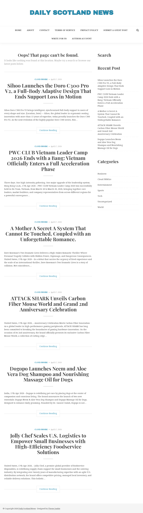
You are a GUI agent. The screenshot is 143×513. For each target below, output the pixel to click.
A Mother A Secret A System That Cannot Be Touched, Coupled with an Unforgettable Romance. (48, 233)
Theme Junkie (54, 509)
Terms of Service (65, 30)
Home (18, 30)
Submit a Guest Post (115, 30)
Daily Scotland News (27, 509)
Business (102, 174)
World (101, 207)
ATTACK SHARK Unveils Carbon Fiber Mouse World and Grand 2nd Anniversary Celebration (48, 304)
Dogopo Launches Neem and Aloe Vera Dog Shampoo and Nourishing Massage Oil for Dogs (48, 374)
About (30, 30)
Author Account (82, 38)
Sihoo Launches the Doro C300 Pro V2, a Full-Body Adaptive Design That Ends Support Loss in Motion (48, 91)
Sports (101, 190)
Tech (100, 196)
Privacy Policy (89, 30)
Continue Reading (48, 130)
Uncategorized (105, 201)
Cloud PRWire (41, 79)
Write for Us (59, 38)
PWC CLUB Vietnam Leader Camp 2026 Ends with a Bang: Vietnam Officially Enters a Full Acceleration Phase (48, 160)
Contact (44, 30)
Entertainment (105, 185)
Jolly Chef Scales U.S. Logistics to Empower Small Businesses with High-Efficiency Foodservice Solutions (48, 443)
